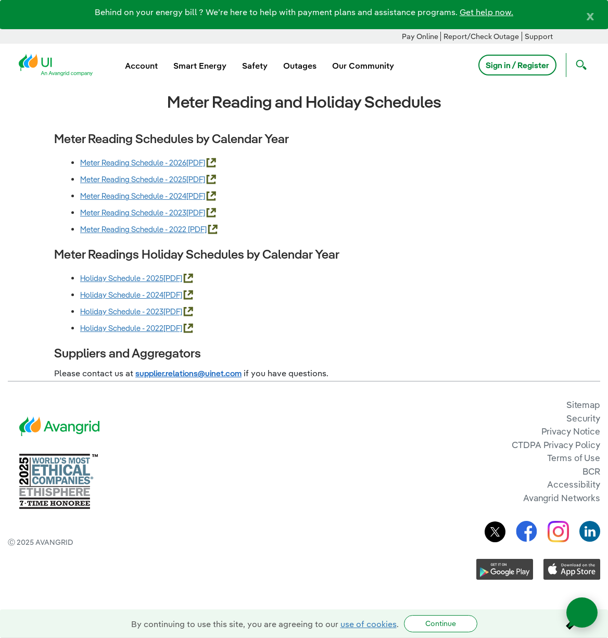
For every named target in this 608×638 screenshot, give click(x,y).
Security (583, 418)
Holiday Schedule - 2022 (121, 328)
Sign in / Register (517, 65)
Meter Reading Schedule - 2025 (133, 179)
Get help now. (486, 12)
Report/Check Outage (481, 36)
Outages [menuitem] (299, 65)
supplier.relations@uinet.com (188, 373)
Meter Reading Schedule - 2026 (133, 163)
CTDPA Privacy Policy (556, 444)
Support (539, 36)
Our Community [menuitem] (363, 65)
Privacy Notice (570, 431)
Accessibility (573, 484)
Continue (440, 623)
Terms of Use (573, 457)
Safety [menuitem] (255, 65)
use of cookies (368, 624)
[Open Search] (579, 65)
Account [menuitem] (141, 65)
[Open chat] (582, 612)
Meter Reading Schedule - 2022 (134, 229)
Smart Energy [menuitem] (199, 65)
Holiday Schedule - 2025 (121, 278)
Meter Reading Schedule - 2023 (133, 213)
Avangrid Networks (561, 497)
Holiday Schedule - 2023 (121, 311)
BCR (591, 471)
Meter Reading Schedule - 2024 (133, 196)
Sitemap (583, 404)
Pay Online (420, 36)
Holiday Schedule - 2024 (121, 295)
